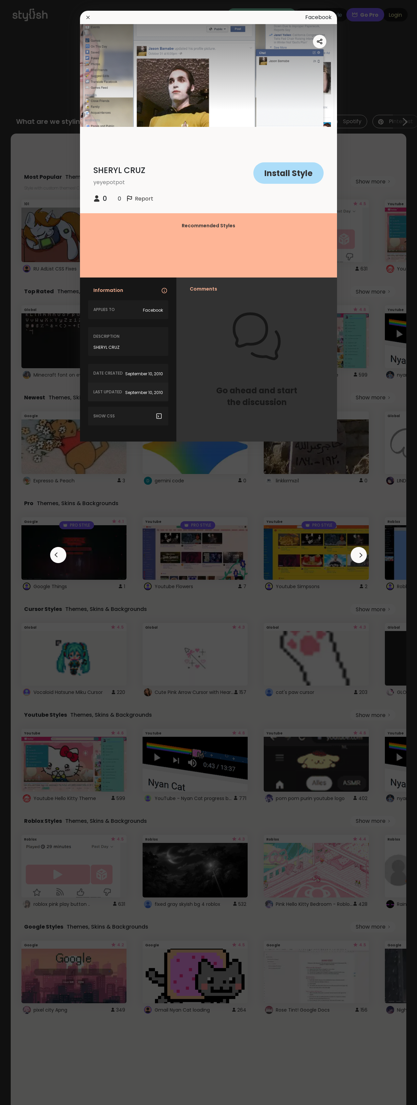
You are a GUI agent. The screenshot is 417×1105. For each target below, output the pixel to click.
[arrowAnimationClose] (58, 555)
